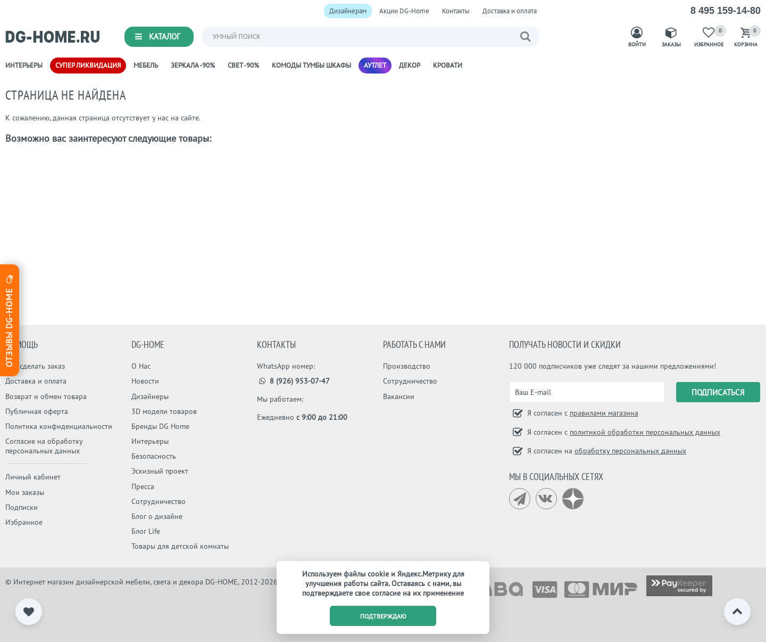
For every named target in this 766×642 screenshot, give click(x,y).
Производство (406, 366)
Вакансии (398, 396)
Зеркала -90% (193, 65)
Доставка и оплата (509, 10)
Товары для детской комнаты (180, 546)
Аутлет (375, 65)
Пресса (142, 486)
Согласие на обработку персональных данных (43, 446)
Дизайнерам (348, 10)
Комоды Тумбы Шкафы (311, 65)
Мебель (146, 65)
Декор (409, 65)
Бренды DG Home (160, 426)
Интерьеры (24, 65)
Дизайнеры (150, 396)
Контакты (456, 10)
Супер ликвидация (88, 65)
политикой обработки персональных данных (645, 432)
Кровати (447, 65)
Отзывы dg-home (9, 320)
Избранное (24, 522)
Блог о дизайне (156, 516)
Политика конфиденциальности (58, 426)
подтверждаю (383, 616)
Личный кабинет (33, 477)
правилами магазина (604, 413)
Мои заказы (24, 492)
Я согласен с (581, 413)
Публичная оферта (36, 411)
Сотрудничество (158, 501)
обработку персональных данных (630, 451)
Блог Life (145, 531)
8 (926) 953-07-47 (293, 381)
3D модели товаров (164, 411)
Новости (145, 381)
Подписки (21, 507)
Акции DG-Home (404, 10)
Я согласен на (605, 451)
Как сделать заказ (35, 366)
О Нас (141, 366)
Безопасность (153, 456)
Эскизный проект (159, 471)
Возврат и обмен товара (46, 396)
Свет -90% (243, 65)
